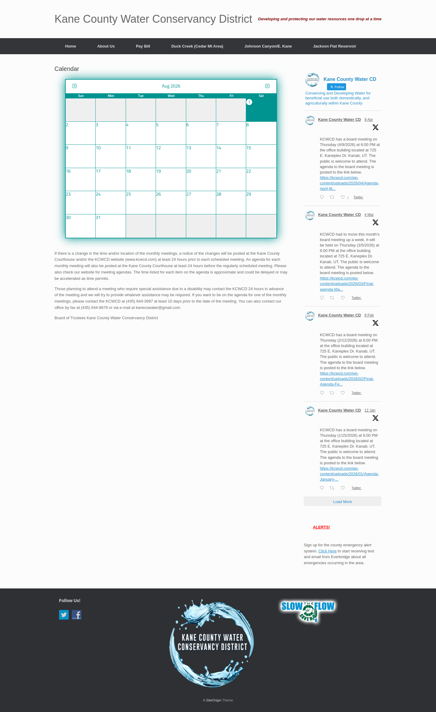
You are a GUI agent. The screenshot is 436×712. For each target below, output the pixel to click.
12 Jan (370, 410)
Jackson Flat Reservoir (334, 46)
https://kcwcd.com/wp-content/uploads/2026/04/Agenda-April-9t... (349, 183)
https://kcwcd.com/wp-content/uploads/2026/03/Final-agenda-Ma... (347, 283)
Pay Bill (143, 46)
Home (70, 46)
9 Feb (369, 315)
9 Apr (369, 120)
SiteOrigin (213, 700)
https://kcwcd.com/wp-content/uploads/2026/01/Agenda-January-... (349, 474)
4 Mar (369, 215)
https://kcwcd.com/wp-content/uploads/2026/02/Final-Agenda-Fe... (347, 378)
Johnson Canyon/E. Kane (268, 46)
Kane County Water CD (339, 119)
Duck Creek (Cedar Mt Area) (197, 46)
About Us (106, 46)
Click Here (328, 551)
